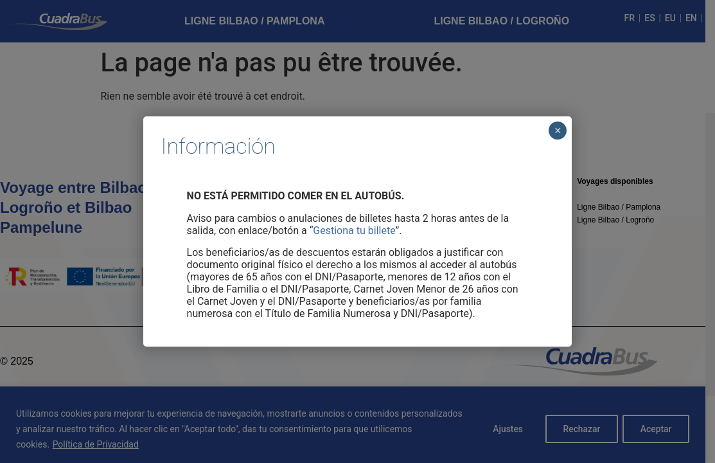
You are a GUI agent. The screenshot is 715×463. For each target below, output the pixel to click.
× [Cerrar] (557, 130)
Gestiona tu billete (354, 230)
